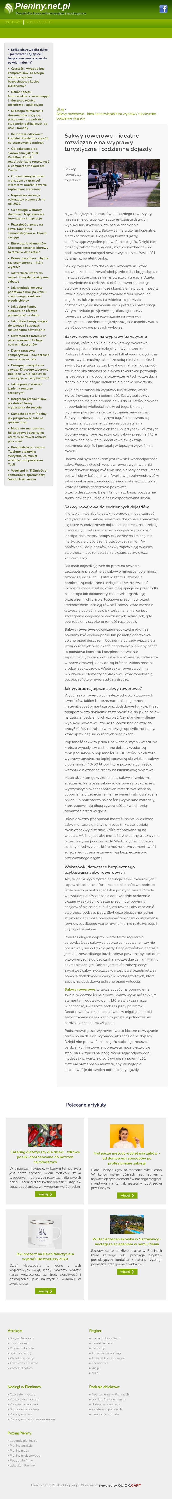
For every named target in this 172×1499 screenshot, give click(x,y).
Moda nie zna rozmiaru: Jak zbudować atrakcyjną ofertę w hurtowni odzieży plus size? (27, 434)
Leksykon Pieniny (22, 1465)
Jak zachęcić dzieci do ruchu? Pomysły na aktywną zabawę (28, 277)
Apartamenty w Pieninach (110, 1394)
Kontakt (13, 23)
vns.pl (96, 1368)
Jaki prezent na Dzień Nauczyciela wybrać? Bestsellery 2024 (45, 1257)
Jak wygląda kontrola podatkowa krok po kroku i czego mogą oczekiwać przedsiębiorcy (27, 293)
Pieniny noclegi (21, 1414)
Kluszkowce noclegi (106, 1353)
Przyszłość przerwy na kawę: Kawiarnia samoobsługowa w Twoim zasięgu (27, 231)
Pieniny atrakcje (21, 1446)
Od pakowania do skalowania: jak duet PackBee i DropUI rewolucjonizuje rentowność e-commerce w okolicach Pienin (28, 159)
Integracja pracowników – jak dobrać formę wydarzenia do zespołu (28, 403)
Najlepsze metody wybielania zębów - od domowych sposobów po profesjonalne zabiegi (127, 1158)
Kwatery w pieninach (107, 1409)
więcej (43, 1194)
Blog (60, 109)
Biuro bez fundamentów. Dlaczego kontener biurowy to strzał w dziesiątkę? (28, 247)
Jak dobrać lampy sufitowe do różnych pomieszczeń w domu (23, 310)
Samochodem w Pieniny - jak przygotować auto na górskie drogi (28, 417)
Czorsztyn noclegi (23, 1394)
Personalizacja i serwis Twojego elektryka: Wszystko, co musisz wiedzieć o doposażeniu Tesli (26, 455)
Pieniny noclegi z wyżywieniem (32, 1419)
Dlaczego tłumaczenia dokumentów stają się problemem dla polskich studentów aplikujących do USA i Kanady (27, 119)
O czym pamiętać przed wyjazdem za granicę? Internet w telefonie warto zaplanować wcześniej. (27, 182)
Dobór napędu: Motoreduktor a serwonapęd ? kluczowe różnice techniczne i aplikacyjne (28, 98)
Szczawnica (100, 1363)
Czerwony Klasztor (24, 1363)
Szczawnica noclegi (24, 1409)
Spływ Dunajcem (22, 1338)
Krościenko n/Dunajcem (109, 1358)
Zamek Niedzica (21, 1368)
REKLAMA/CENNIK (39, 23)
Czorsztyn (99, 1348)
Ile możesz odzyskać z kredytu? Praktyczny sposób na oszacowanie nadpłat (28, 138)
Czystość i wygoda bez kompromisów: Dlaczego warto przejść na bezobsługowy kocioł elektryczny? (26, 77)
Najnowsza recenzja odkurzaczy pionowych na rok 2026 (26, 199)
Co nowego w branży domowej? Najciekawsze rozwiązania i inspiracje (26, 214)
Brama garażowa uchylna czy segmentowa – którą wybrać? (28, 262)
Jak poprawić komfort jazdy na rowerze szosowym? (25, 388)
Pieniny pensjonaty (105, 1414)
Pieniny (43, 6)
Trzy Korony (19, 1343)
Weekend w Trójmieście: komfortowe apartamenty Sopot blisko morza (27, 474)
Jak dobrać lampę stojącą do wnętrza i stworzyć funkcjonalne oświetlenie (27, 325)
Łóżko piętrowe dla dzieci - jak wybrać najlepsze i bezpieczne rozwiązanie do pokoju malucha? (28, 56)
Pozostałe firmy (21, 1460)
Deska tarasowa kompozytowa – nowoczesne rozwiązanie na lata (28, 354)
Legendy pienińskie (23, 1441)
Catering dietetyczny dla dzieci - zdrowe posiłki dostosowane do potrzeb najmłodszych (45, 1157)
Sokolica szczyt (21, 1353)
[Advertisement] (112, 74)
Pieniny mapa (19, 1450)
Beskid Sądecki (102, 1343)
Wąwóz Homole (22, 1348)
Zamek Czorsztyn (22, 1358)
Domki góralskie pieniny (109, 1399)
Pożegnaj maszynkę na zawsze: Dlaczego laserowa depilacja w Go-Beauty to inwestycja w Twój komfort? (28, 371)
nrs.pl (95, 1373)
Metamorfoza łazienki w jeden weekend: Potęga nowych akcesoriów (27, 340)
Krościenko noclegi (24, 1404)
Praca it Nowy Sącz (106, 1338)
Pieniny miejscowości (25, 1455)
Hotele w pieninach (106, 1404)
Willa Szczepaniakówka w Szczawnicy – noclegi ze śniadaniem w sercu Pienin (126, 1242)
